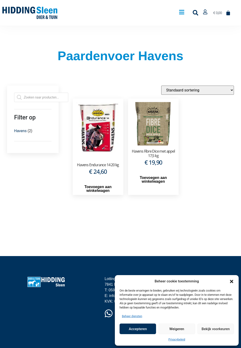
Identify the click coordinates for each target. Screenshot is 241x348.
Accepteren (138, 329)
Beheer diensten (132, 316)
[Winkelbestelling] (197, 90)
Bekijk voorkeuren (215, 329)
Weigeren (176, 329)
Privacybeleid (177, 339)
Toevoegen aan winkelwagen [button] (98, 189)
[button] (231, 281)
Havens (20, 131)
